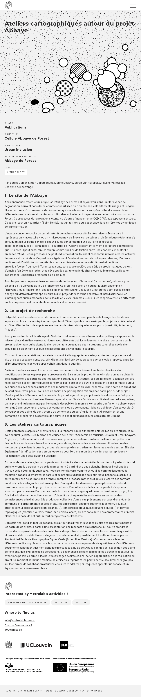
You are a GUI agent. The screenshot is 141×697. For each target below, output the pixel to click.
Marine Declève (63, 182)
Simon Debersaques (40, 182)
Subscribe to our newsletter (27, 603)
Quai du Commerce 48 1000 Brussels (18, 627)
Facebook (61, 603)
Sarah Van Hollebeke (87, 182)
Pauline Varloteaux (113, 182)
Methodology (15, 172)
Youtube (81, 603)
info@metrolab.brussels (20, 620)
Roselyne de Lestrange (19, 187)
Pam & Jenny (35, 691)
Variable (96, 691)
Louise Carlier (18, 182)
